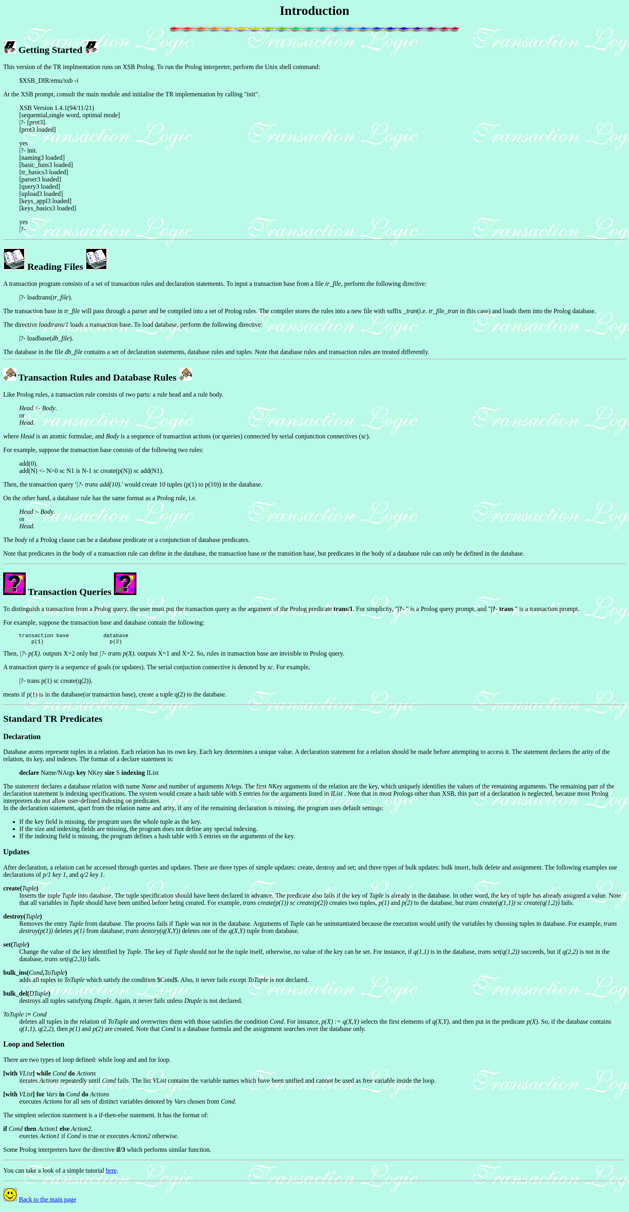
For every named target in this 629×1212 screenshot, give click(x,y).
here (111, 1172)
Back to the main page (47, 1201)
